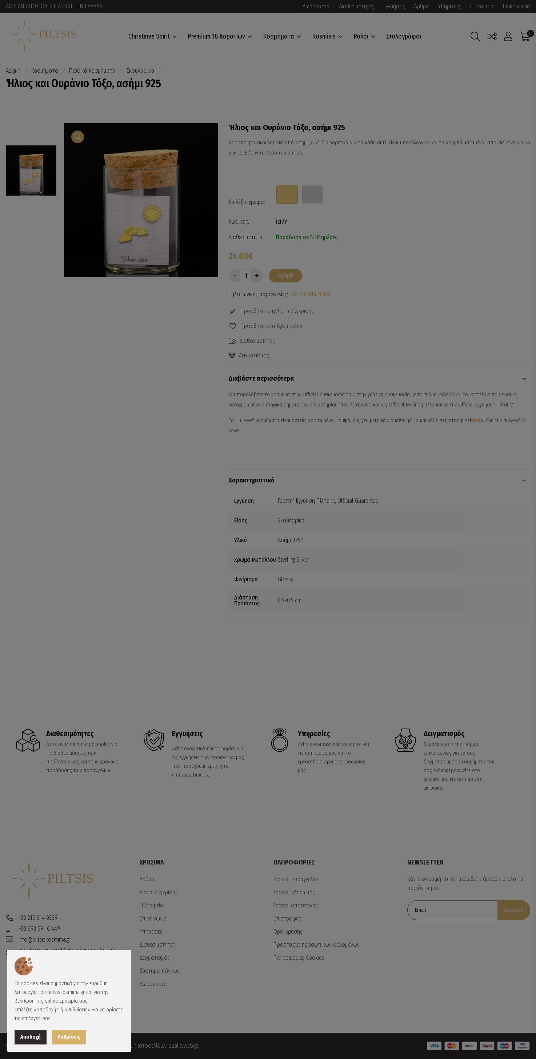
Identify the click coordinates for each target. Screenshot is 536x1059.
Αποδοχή (30, 1037)
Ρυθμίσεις (68, 1037)
